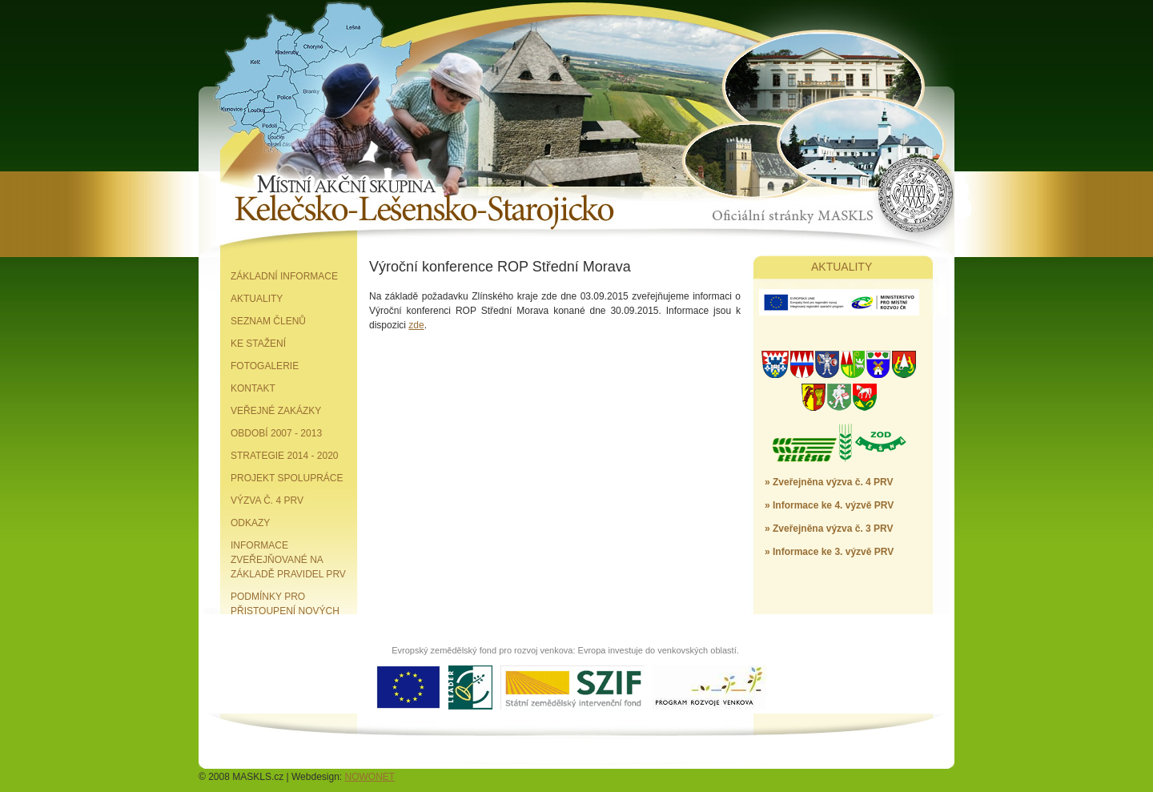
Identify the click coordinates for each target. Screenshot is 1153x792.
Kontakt (253, 388)
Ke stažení (258, 343)
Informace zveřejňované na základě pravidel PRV (288, 560)
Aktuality (257, 298)
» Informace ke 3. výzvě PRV (829, 551)
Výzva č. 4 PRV (267, 500)
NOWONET (370, 776)
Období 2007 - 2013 (276, 433)
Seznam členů (268, 321)
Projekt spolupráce (287, 478)
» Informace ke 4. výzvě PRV (829, 505)
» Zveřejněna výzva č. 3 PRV (829, 528)
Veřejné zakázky (276, 410)
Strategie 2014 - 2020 (285, 455)
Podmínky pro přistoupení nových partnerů (285, 611)
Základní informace (284, 276)
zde (416, 325)
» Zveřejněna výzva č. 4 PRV (829, 482)
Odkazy (250, 523)
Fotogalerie (265, 366)
